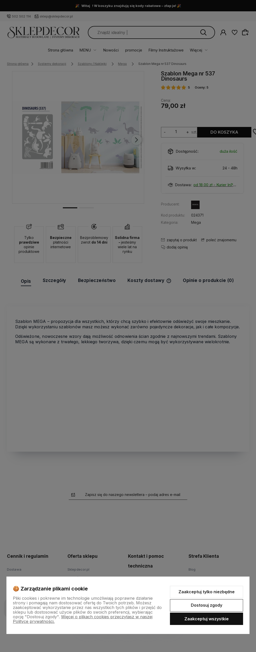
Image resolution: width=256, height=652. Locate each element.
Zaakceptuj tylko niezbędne (206, 591)
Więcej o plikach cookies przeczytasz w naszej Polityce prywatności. (82, 619)
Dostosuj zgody (206, 605)
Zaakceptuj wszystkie (206, 618)
